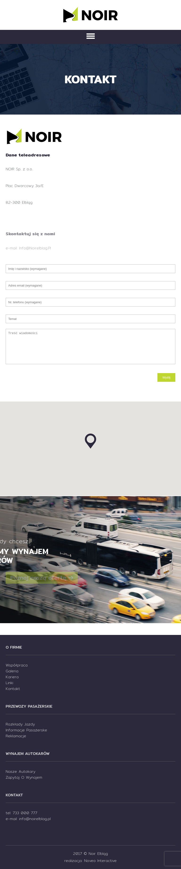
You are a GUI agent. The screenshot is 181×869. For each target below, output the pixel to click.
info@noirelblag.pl (35, 248)
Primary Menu (90, 36)
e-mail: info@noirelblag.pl (28, 819)
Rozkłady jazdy (20, 724)
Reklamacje (16, 736)
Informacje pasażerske (26, 730)
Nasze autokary (20, 771)
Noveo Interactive (100, 861)
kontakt (13, 689)
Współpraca (17, 665)
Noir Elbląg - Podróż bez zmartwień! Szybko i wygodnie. (90, 14)
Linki (9, 683)
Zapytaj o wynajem (24, 777)
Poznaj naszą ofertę (41, 578)
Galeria (12, 671)
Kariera (12, 677)
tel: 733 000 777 (21, 813)
